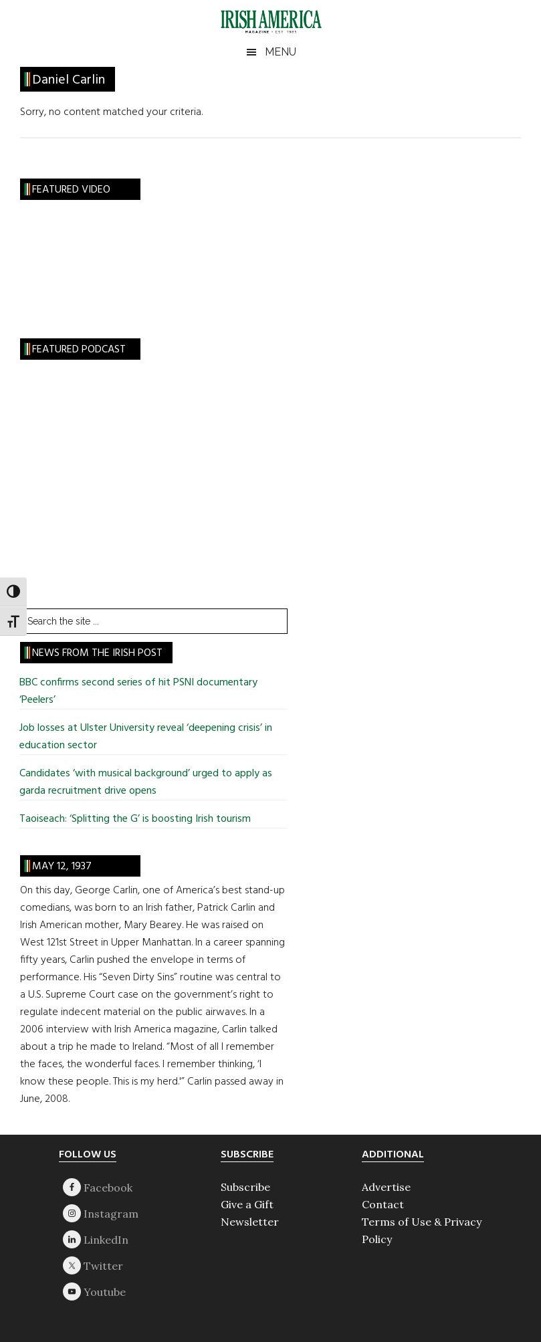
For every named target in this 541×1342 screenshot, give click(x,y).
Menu (280, 51)
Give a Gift (247, 1204)
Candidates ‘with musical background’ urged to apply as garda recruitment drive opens (145, 782)
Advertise (386, 1187)
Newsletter (250, 1221)
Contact (383, 1204)
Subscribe (245, 1187)
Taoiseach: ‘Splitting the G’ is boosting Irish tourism (135, 819)
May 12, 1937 (62, 866)
